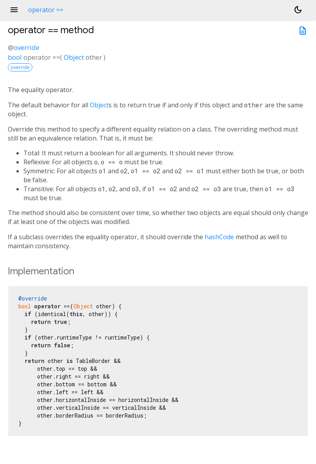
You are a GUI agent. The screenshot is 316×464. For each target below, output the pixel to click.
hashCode (219, 237)
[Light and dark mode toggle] (298, 10)
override (26, 47)
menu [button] (14, 9)
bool (15, 57)
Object (74, 57)
